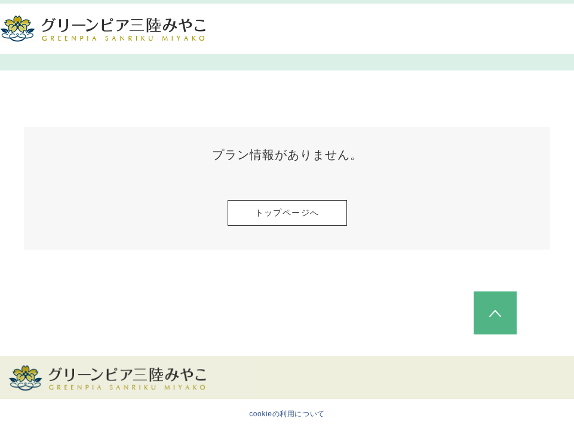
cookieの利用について (287, 414)
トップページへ (287, 212)
